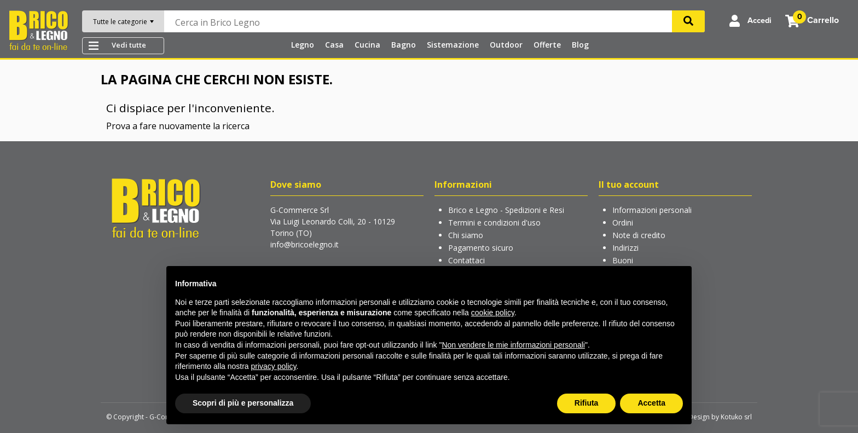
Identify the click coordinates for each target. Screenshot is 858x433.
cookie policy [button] (492, 312)
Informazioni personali (652, 210)
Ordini (622, 222)
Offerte (546, 44)
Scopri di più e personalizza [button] (243, 403)
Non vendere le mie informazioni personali (513, 344)
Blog (579, 44)
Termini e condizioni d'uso (494, 222)
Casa (333, 44)
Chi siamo (465, 235)
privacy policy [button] (274, 366)
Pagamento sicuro (480, 248)
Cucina (366, 44)
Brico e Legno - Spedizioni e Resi (506, 210)
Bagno (402, 44)
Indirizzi (625, 248)
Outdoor (505, 44)
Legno (301, 44)
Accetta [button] (651, 403)
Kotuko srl (736, 417)
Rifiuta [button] (587, 403)
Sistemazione (452, 44)
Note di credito (638, 235)
